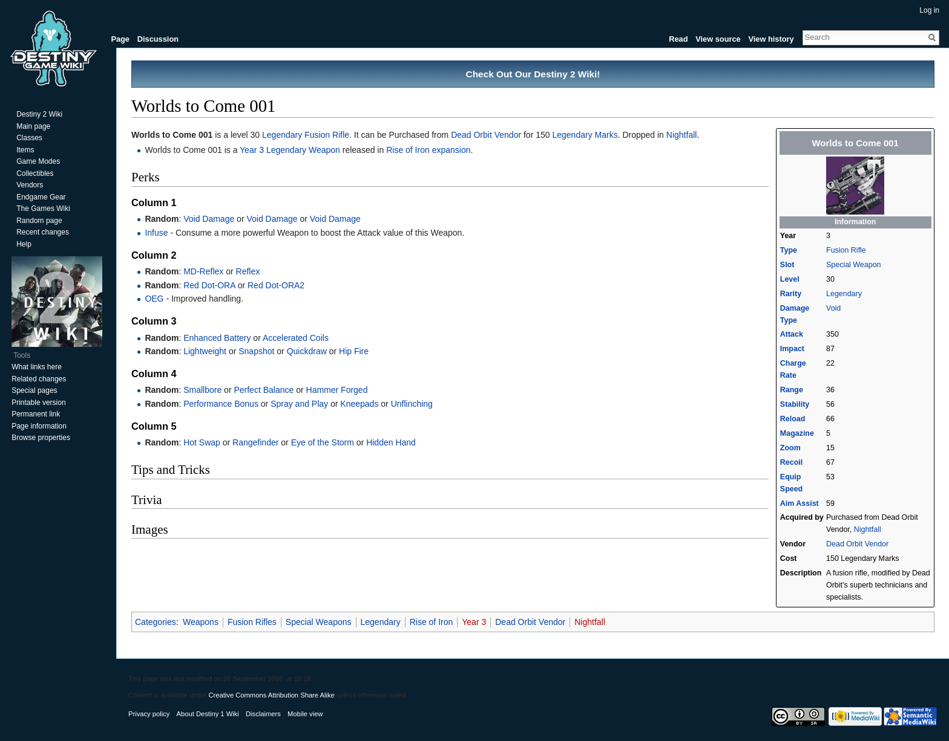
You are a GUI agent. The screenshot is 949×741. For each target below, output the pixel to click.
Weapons (200, 622)
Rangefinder (255, 442)
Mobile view (305, 713)
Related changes (38, 379)
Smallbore (202, 390)
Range (791, 390)
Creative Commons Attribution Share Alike (271, 695)
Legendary (844, 294)
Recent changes (42, 232)
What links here (36, 367)
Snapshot (256, 351)
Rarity (790, 294)
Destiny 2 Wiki (39, 114)
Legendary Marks (584, 135)
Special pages (34, 390)
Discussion (158, 39)
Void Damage (208, 219)
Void (833, 308)
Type (788, 250)
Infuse (156, 233)
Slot (787, 264)
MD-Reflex (203, 271)
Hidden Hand (391, 442)
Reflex (248, 271)
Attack (791, 334)
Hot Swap (201, 442)
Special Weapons (319, 622)
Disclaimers (263, 713)
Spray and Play (299, 404)
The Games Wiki (43, 208)
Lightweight (204, 351)
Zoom (790, 448)
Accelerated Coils (296, 338)
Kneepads (359, 404)
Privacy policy (148, 713)
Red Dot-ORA (209, 285)
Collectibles (34, 173)
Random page (39, 220)
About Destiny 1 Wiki (208, 713)
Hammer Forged (337, 390)
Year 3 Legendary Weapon (290, 150)
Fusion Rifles (252, 622)
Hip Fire (354, 351)
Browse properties (40, 437)
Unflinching (412, 404)
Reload (793, 419)
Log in (929, 10)
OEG (154, 298)
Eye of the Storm (322, 442)
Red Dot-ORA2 (276, 285)
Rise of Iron (408, 150)
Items (25, 150)
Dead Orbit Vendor (857, 544)
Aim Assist (799, 503)
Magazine (797, 433)
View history (770, 39)
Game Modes (38, 161)
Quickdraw (307, 351)
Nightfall (867, 529)
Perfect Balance (264, 390)
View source (717, 39)
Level (790, 279)
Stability (794, 404)
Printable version (38, 402)
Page (120, 39)
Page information (39, 426)
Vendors (29, 185)
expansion (451, 150)
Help (23, 244)
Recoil (791, 462)
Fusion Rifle (846, 250)
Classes (29, 138)
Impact (792, 349)
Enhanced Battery (217, 338)
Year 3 (474, 622)
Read (678, 39)
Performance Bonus (220, 404)
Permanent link (35, 414)
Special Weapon (853, 264)
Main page (33, 126)
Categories (155, 622)
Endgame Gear (40, 197)
